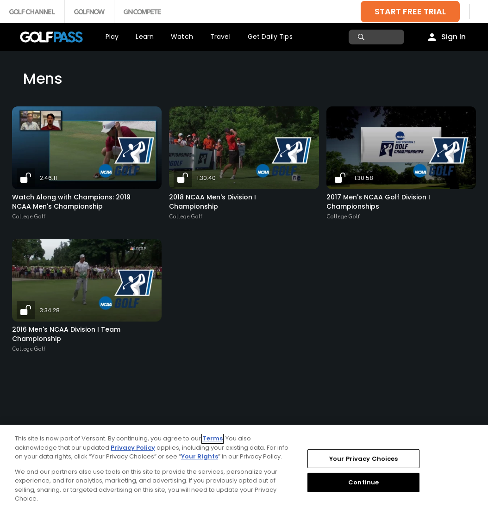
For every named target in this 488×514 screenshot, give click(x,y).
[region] (244, 469)
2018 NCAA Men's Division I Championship (212, 201)
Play (112, 36)
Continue (363, 482)
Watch (182, 36)
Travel (220, 36)
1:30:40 (206, 178)
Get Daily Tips (270, 36)
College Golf (28, 216)
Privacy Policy (133, 447)
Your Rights (199, 456)
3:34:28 (50, 310)
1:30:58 (363, 178)
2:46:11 (48, 178)
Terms (212, 438)
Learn (145, 36)
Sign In (453, 36)
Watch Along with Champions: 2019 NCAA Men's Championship (71, 201)
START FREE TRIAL (410, 11)
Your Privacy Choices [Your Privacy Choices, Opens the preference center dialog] (363, 458)
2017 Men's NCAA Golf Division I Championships (378, 201)
